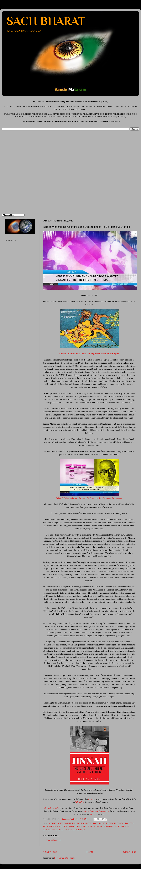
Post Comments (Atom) (64, 858)
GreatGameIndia (51, 808)
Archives (93, 814)
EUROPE (94, 823)
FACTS (102, 823)
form (90, 799)
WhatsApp (79, 802)
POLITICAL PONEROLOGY (70, 826)
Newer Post (50, 851)
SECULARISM (89, 826)
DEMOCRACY (83, 823)
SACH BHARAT (46, 20)
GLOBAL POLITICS (125, 823)
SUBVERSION (49, 830)
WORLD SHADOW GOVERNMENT (71, 830)
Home (89, 851)
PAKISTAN (53, 826)
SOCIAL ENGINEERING (106, 826)
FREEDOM (111, 823)
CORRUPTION (70, 823)
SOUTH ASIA (123, 826)
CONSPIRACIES (56, 823)
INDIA (45, 826)
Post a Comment (53, 840)
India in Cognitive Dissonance (95, 811)
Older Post (129, 851)
